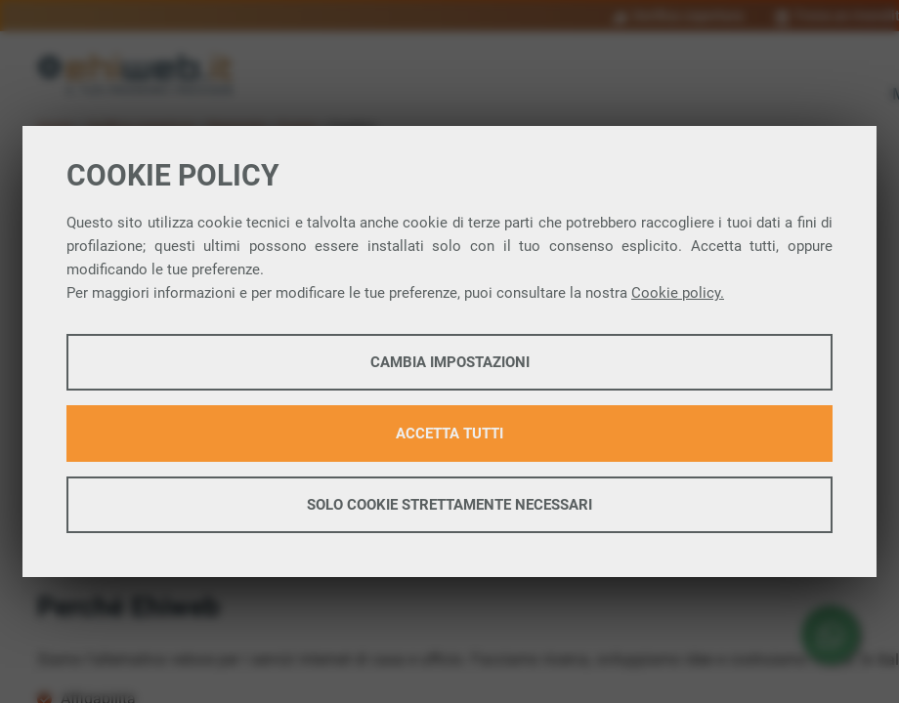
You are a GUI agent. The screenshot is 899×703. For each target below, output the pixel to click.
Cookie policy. (677, 293)
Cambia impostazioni (450, 362)
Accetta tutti (449, 433)
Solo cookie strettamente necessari (449, 505)
